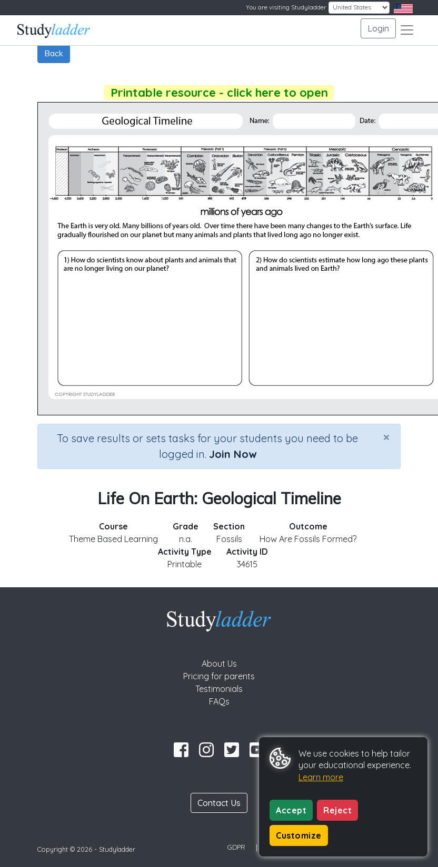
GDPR (236, 847)
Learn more (320, 777)
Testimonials (219, 689)
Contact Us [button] (219, 803)
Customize (299, 835)
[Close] (386, 437)
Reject (337, 810)
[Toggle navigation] (407, 30)
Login (378, 28)
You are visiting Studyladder (286, 7)
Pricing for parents (219, 676)
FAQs (219, 701)
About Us (219, 663)
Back (53, 53)
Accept (291, 810)
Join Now (232, 454)
